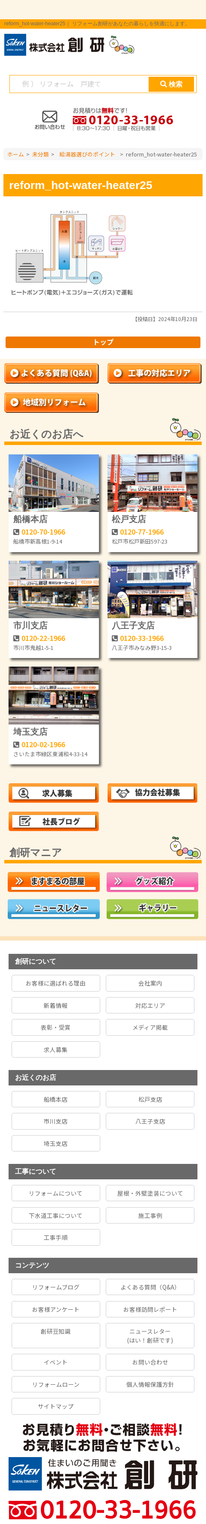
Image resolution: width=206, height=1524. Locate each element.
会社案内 (150, 983)
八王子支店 (133, 625)
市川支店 (30, 625)
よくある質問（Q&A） (150, 1287)
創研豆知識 (56, 1331)
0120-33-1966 (142, 638)
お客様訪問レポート (150, 1309)
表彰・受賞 (56, 1027)
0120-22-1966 (43, 638)
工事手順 (56, 1237)
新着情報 (56, 1005)
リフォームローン (56, 1384)
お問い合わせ (150, 1362)
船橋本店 (30, 519)
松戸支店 (129, 519)
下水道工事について (56, 1215)
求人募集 (56, 1049)
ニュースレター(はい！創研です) (150, 1335)
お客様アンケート (56, 1309)
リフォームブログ (56, 1287)
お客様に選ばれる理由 (56, 983)
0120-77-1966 (142, 531)
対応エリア (150, 1005)
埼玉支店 (30, 731)
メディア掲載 (150, 1027)
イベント (56, 1362)
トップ (103, 342)
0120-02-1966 (43, 744)
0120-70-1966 (43, 531)
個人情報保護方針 (150, 1384)
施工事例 (150, 1215)
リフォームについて (56, 1193)
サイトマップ (56, 1406)
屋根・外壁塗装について (150, 1193)
